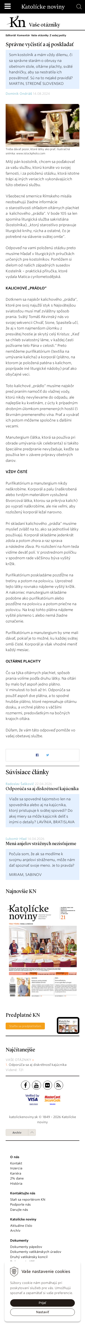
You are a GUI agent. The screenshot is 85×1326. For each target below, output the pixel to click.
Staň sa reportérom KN (27, 1199)
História (16, 1183)
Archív (16, 1132)
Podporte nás (20, 1204)
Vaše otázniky (39, 35)
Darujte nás (19, 1209)
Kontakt (16, 1163)
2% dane (17, 1178)
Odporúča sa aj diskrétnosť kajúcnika (42, 789)
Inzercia (16, 1168)
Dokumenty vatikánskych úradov (35, 1252)
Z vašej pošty (58, 35)
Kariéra (15, 1173)
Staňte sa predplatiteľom (25, 1026)
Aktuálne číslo (21, 1225)
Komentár (23, 35)
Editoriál (11, 35)
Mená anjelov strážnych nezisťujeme (41, 844)
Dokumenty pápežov (26, 1247)
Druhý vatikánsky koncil (29, 1257)
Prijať (42, 1303)
